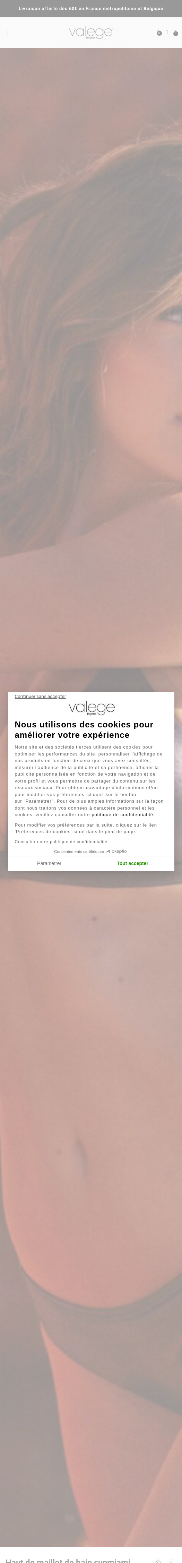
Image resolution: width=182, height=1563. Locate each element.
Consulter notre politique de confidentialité (61, 841)
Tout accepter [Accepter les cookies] (132, 863)
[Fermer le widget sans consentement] (40, 696)
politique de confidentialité (122, 814)
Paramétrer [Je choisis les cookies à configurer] (49, 863)
